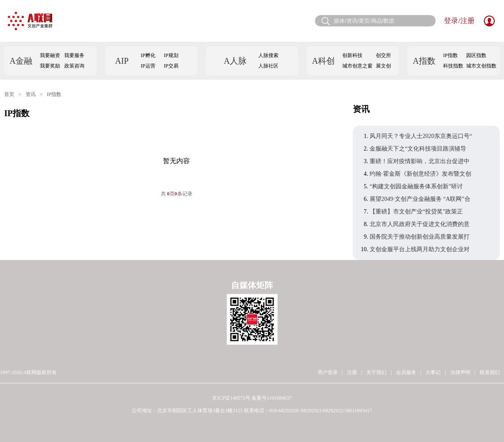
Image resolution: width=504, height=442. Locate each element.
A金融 (21, 60)
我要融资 (50, 55)
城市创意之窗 (357, 66)
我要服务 (74, 55)
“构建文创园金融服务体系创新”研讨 (416, 186)
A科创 (323, 60)
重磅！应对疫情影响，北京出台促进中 (420, 161)
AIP (122, 60)
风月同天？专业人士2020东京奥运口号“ (421, 136)
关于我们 (376, 372)
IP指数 (450, 55)
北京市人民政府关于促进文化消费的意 (420, 224)
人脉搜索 (268, 55)
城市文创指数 (481, 66)
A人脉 (235, 60)
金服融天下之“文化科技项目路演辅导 (418, 149)
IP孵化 (148, 55)
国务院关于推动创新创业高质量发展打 (420, 237)
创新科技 (352, 55)
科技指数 (453, 66)
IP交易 (171, 66)
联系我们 (490, 372)
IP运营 (148, 66)
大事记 (433, 372)
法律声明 (460, 372)
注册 (467, 21)
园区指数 (476, 55)
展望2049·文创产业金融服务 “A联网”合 (420, 199)
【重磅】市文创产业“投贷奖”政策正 (416, 211)
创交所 (383, 55)
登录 (451, 21)
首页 (9, 94)
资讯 (31, 94)
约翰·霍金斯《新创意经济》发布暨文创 (420, 174)
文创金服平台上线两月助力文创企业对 (420, 249)
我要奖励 (50, 66)
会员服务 (406, 372)
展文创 (383, 66)
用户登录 (328, 372)
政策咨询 (74, 66)
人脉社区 (268, 66)
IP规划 (171, 55)
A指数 (424, 60)
